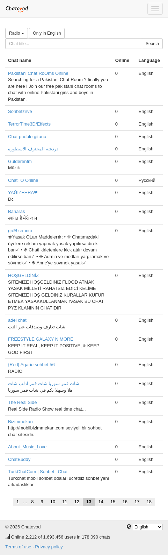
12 (76, 501)
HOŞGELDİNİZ (23, 275)
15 (112, 501)
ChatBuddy (19, 459)
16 (124, 501)
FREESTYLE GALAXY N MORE (40, 339)
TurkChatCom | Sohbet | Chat (37, 471)
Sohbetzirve (20, 111)
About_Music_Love (27, 446)
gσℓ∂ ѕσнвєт (20, 230)
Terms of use (18, 546)
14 (100, 501)
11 (64, 501)
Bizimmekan (20, 421)
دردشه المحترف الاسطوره (33, 148)
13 (88, 501)
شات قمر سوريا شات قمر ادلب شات (43, 383)
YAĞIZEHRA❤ (23, 192)
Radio (16, 33)
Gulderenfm (20, 161)
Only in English (47, 33)
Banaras (16, 211)
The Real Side (22, 402)
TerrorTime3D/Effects (29, 124)
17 (136, 501)
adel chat (17, 320)
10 (52, 501)
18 (148, 501)
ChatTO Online (23, 180)
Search (152, 43)
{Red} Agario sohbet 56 (31, 364)
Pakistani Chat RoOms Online (38, 73)
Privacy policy (49, 546)
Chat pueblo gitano (27, 136)
